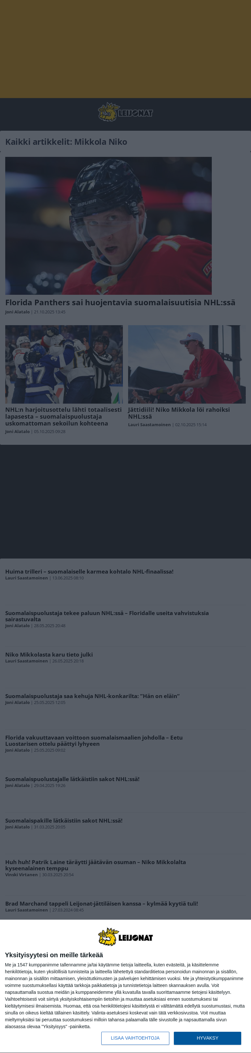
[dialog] (125, 986)
